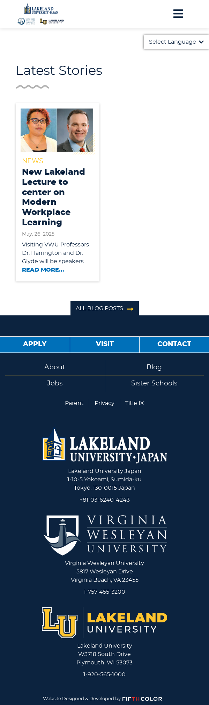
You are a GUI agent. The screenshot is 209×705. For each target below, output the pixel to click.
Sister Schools (154, 383)
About (54, 367)
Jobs (54, 383)
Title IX (134, 403)
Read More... (43, 270)
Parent (74, 403)
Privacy (104, 403)
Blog (154, 367)
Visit (105, 344)
